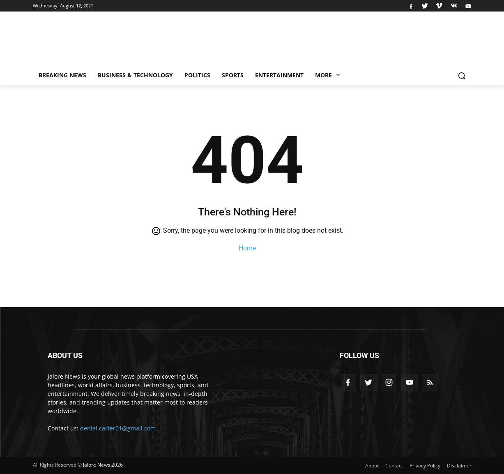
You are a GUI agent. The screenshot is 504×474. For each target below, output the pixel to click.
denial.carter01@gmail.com (118, 428)
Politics (197, 75)
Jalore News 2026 (103, 464)
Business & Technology (135, 75)
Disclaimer (459, 465)
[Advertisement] (317, 41)
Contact (394, 465)
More (328, 75)
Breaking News (62, 75)
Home (247, 248)
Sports (233, 75)
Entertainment (279, 75)
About (372, 465)
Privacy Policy (425, 465)
